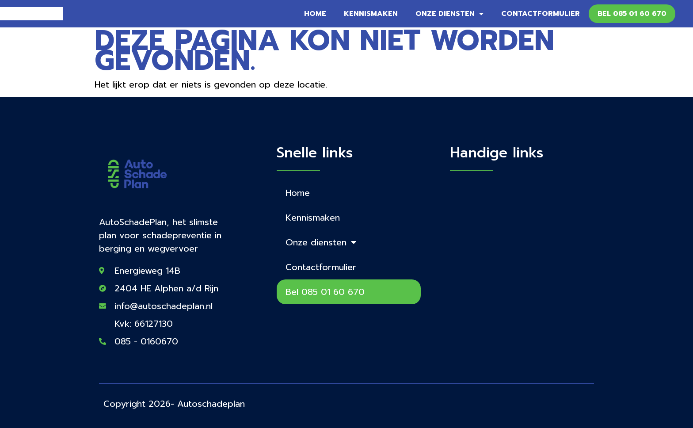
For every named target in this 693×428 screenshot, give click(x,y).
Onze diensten (449, 14)
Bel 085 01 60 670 (632, 13)
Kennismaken (371, 13)
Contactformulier (540, 13)
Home (315, 13)
